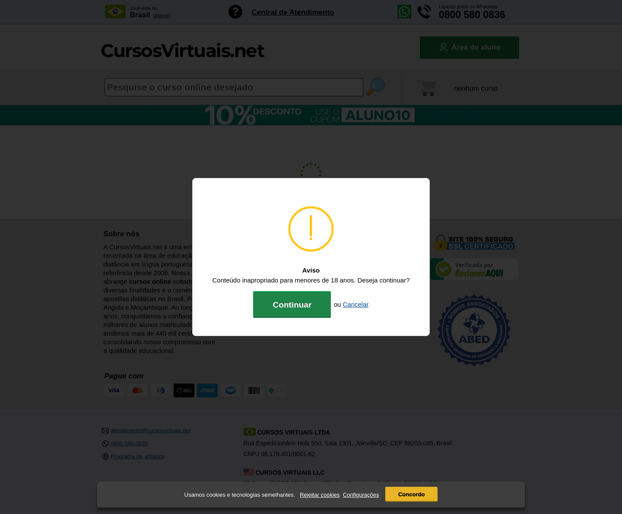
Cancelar (356, 304)
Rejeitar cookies (320, 495)
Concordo (411, 494)
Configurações (361, 495)
